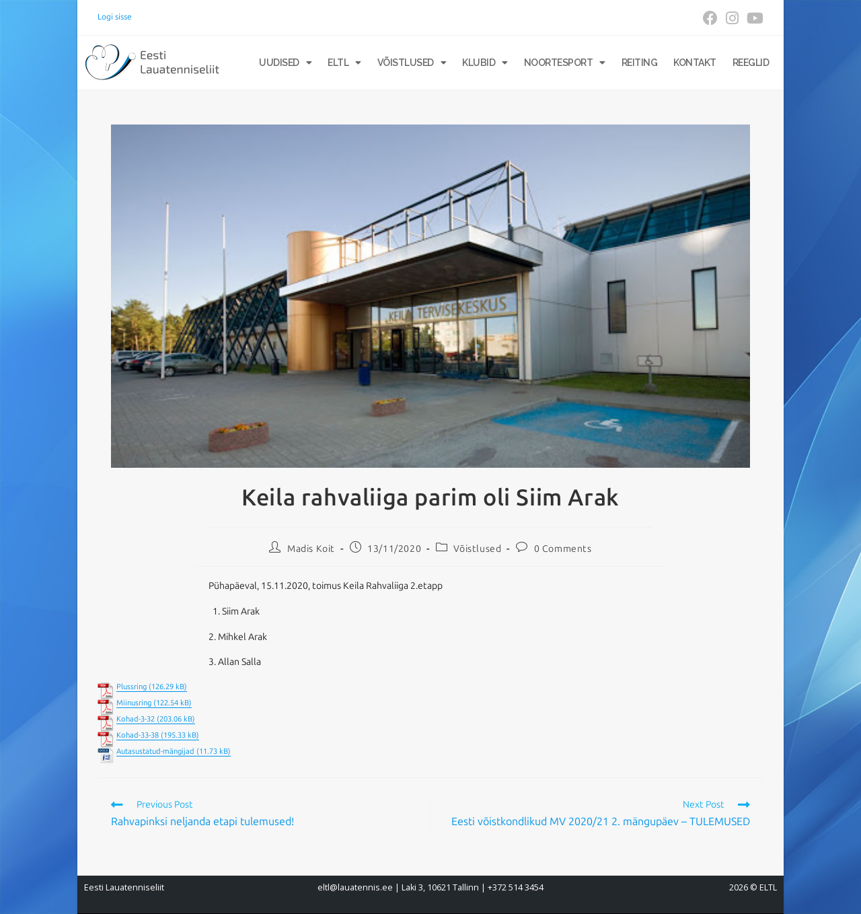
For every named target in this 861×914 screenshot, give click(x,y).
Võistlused (412, 62)
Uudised (285, 62)
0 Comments (563, 549)
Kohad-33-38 (137, 735)
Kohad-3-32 (135, 719)
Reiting (640, 62)
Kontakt (694, 62)
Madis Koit (311, 549)
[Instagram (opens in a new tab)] (732, 18)
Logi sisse (115, 17)
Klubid (485, 62)
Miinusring (133, 703)
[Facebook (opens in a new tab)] (710, 18)
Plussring (131, 686)
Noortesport (564, 62)
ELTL (344, 62)
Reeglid (751, 62)
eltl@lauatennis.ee (355, 887)
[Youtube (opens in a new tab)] (753, 18)
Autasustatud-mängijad (155, 751)
